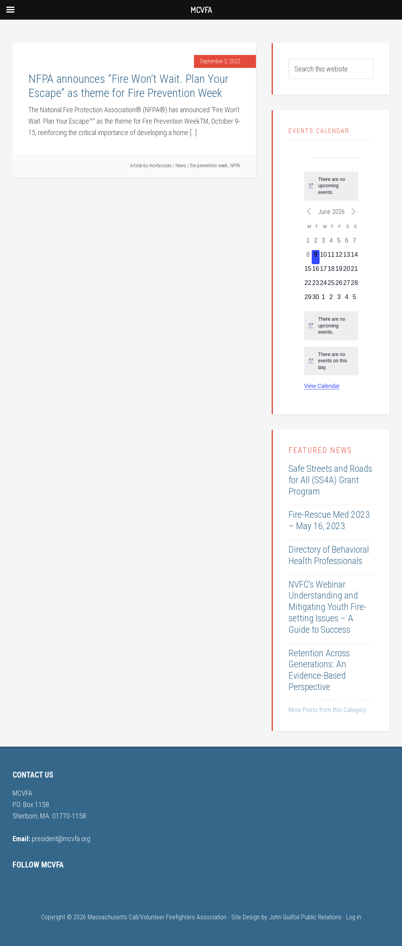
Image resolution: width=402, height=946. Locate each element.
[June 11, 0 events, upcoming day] (331, 257)
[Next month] (353, 211)
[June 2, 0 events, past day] (316, 243)
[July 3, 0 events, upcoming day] (339, 299)
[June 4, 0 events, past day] (331, 243)
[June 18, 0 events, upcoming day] (331, 271)
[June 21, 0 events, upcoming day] (354, 271)
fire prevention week (209, 165)
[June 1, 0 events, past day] (308, 243)
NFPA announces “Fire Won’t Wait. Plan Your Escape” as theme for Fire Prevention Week (128, 86)
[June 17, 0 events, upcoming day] (323, 271)
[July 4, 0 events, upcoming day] (347, 299)
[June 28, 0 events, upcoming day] (354, 285)
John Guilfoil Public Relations (305, 917)
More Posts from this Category (327, 710)
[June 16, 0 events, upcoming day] (316, 271)
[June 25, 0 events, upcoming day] (331, 285)
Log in (353, 917)
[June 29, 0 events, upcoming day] (308, 299)
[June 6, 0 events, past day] (347, 243)
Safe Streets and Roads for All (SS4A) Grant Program (330, 480)
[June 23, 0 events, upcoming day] (316, 285)
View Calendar (322, 386)
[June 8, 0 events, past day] (308, 257)
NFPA (235, 165)
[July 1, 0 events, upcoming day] (323, 299)
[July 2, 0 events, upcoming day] (331, 299)
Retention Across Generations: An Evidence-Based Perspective (319, 670)
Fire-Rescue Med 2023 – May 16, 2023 (329, 520)
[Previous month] (309, 211)
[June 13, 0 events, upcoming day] (347, 257)
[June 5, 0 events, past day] (339, 243)
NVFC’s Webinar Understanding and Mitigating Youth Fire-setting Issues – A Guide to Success (328, 607)
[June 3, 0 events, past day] (323, 243)
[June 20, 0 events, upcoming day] (347, 271)
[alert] (331, 186)
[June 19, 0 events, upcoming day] (339, 271)
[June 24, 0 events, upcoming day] (323, 285)
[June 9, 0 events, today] (316, 257)
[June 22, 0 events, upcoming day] (308, 285)
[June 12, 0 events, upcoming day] (339, 257)
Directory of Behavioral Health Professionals (329, 555)
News (180, 165)
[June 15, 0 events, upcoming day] (308, 271)
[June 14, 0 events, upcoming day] (354, 257)
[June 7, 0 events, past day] (354, 243)
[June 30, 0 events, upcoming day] (316, 299)
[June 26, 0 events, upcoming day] (339, 285)
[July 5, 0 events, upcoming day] (354, 299)
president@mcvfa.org (61, 839)
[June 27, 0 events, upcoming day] (347, 285)
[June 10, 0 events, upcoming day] (323, 257)
